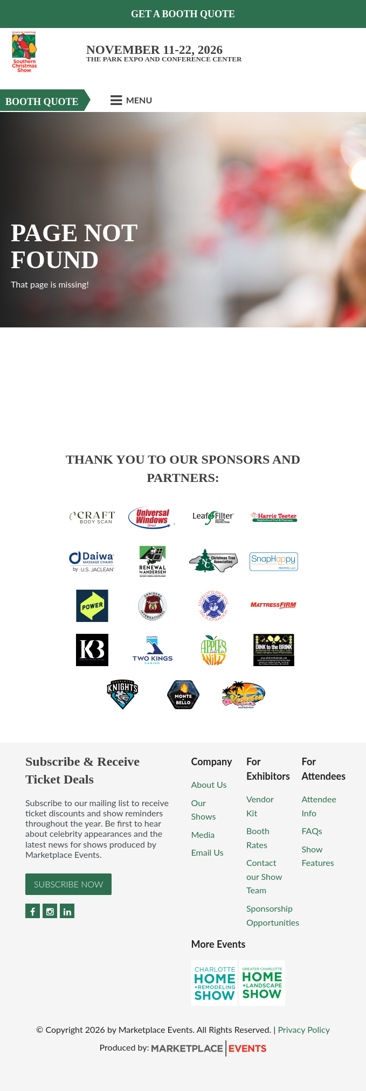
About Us (209, 784)
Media (203, 834)
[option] (183, 219)
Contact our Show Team (264, 876)
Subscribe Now (68, 884)
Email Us (207, 852)
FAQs (312, 831)
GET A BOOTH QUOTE (183, 14)
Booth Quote (42, 101)
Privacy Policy (304, 1029)
